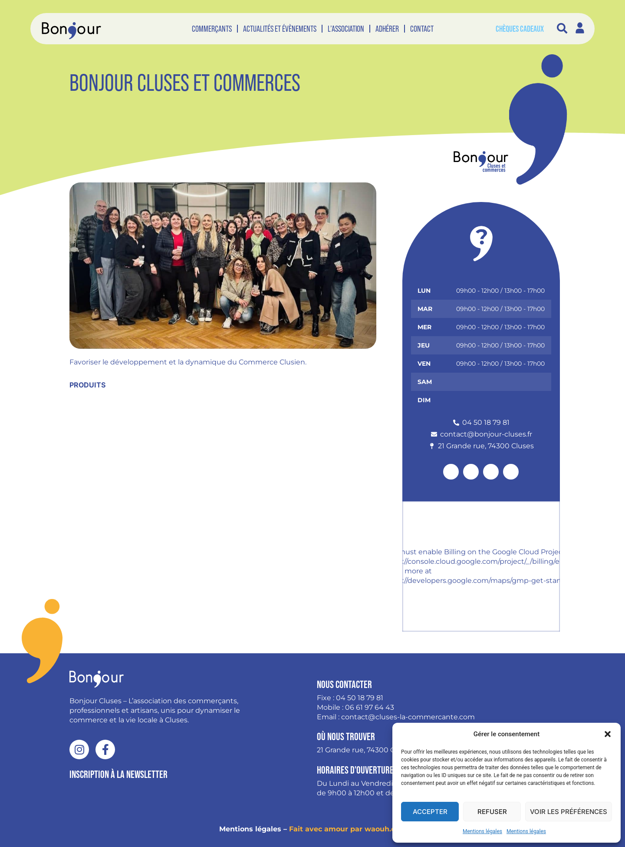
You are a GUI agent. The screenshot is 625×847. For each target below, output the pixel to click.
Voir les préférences (568, 811)
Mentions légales (482, 831)
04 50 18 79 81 (359, 698)
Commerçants (212, 28)
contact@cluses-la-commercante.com (408, 717)
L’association (346, 28)
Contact (422, 28)
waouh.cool (385, 829)
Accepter (430, 811)
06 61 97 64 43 (369, 707)
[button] (607, 734)
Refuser (492, 811)
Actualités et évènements (279, 28)
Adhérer (387, 28)
